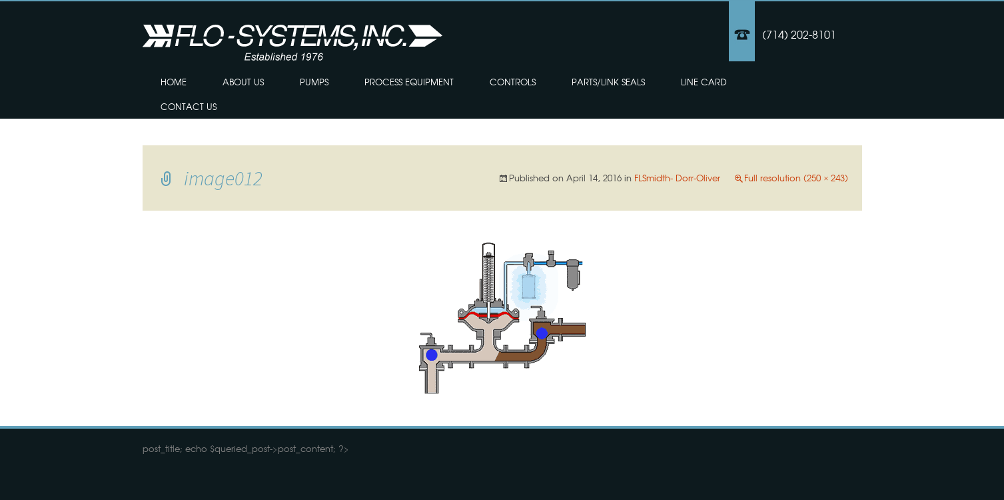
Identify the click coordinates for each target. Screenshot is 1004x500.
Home (174, 81)
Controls (513, 81)
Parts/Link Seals (608, 81)
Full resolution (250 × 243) (796, 177)
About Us (243, 81)
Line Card (704, 81)
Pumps (314, 81)
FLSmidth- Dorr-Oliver (677, 177)
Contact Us (189, 106)
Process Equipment (409, 81)
